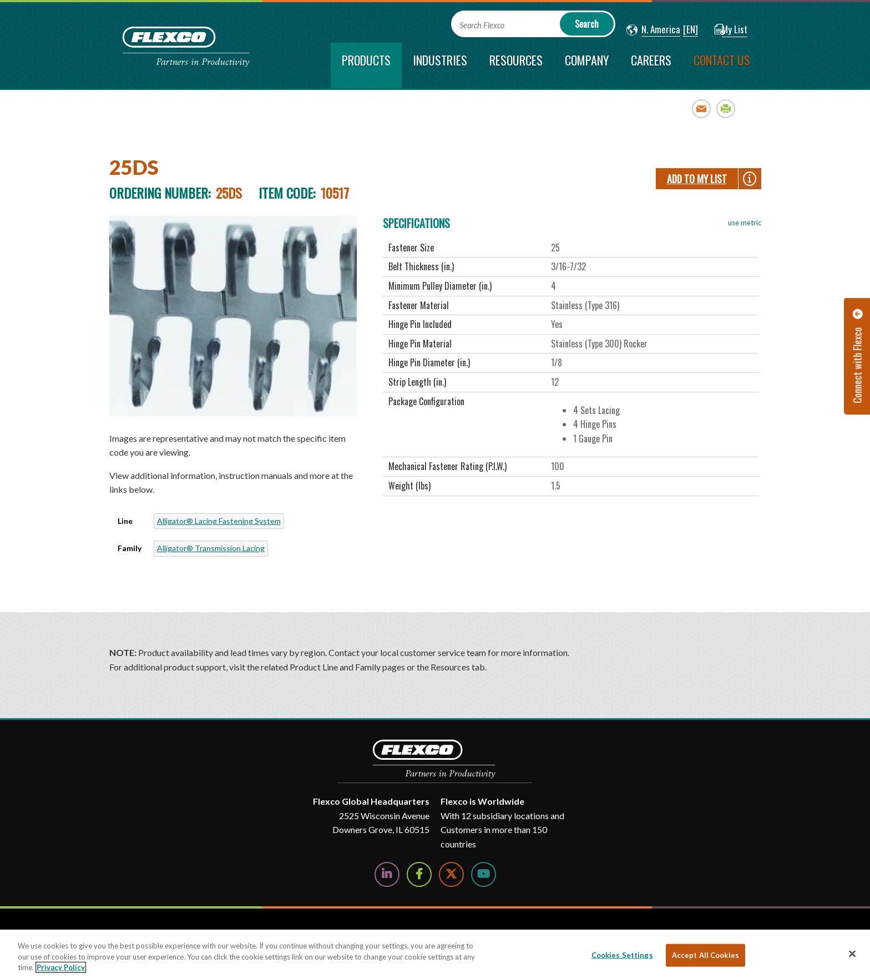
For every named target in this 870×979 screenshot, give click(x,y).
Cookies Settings (622, 954)
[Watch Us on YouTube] (483, 874)
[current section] (366, 65)
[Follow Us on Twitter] (451, 874)
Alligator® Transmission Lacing (211, 548)
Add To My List (697, 178)
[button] (653, 30)
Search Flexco (481, 25)
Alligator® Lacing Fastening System (219, 521)
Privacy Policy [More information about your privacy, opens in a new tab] (61, 967)
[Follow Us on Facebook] (419, 874)
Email (701, 108)
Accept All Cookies (705, 954)
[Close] (852, 953)
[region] (435, 954)
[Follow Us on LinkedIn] (387, 874)
